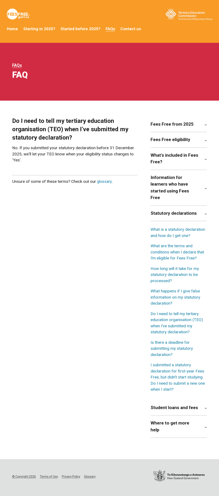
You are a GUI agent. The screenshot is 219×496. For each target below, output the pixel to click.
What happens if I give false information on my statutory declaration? (175, 297)
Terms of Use (49, 476)
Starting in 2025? (39, 28)
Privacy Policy (71, 476)
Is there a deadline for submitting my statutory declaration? (172, 348)
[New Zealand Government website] (179, 477)
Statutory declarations (174, 213)
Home (12, 28)
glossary (104, 181)
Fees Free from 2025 (172, 124)
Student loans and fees (174, 407)
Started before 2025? (80, 28)
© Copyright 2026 (24, 476)
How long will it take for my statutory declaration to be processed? (175, 274)
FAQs (110, 28)
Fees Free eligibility (170, 139)
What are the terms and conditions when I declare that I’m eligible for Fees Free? (177, 252)
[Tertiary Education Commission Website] (188, 15)
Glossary (90, 476)
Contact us (130, 28)
